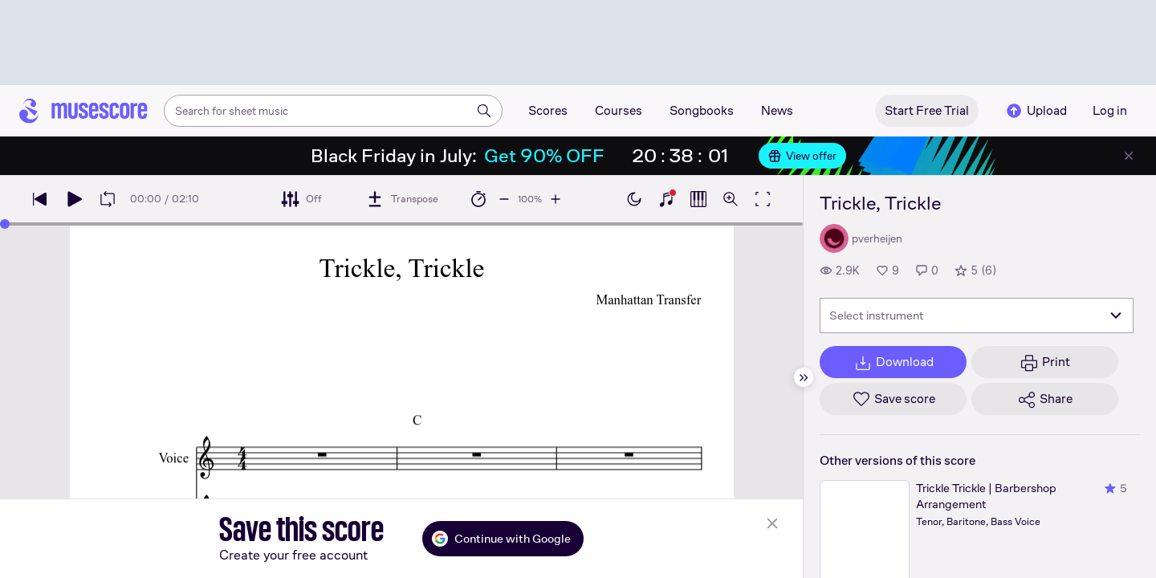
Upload (1035, 110)
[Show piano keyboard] (666, 199)
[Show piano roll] (698, 199)
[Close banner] (1128, 155)
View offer (802, 155)
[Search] (484, 111)
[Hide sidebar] (803, 377)
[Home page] (83, 111)
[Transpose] (402, 199)
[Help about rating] (952, 548)
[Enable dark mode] (634, 199)
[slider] (5, 224)
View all (840, 498)
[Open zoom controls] (730, 199)
